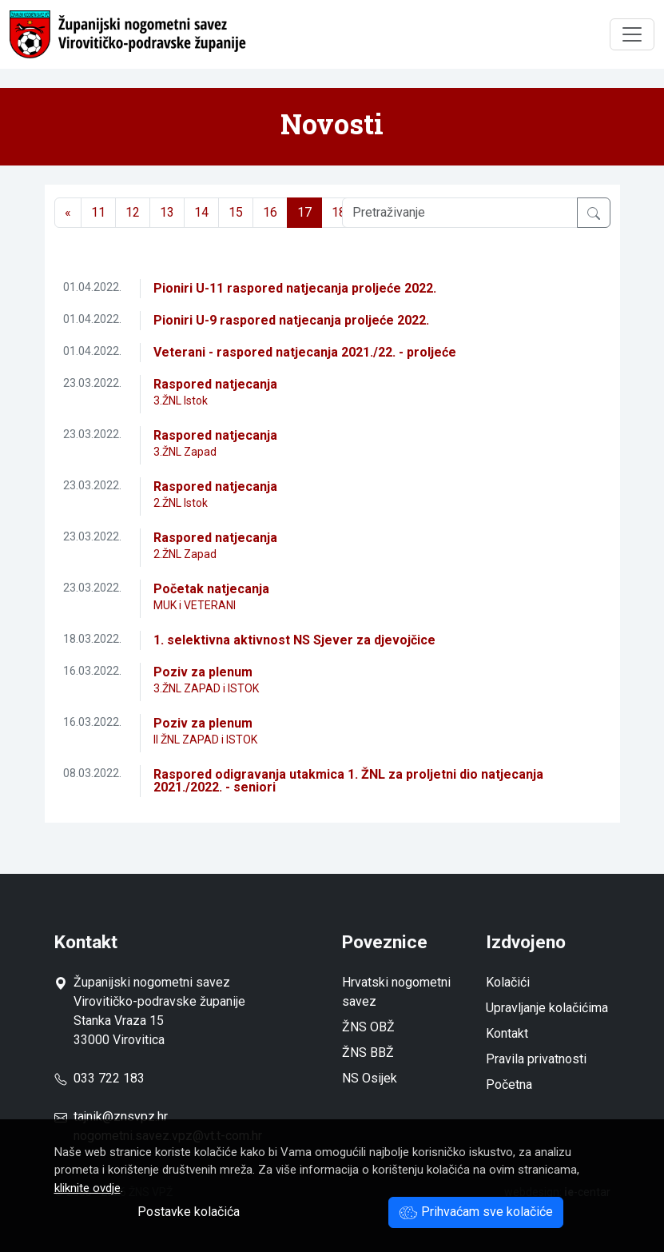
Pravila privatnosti (536, 1059)
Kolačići (508, 982)
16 (270, 212)
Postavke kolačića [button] (188, 1211)
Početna (509, 1084)
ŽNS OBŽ (368, 1027)
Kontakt (507, 1033)
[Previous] (68, 212)
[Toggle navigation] (632, 34)
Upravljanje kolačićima (547, 1007)
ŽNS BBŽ (368, 1052)
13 (167, 212)
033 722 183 (99, 1078)
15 (236, 212)
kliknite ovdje (87, 1188)
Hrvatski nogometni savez (396, 992)
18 (339, 212)
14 (201, 212)
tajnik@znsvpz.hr (121, 1116)
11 (98, 212)
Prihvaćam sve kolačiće (476, 1211)
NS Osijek (369, 1078)
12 (132, 212)
